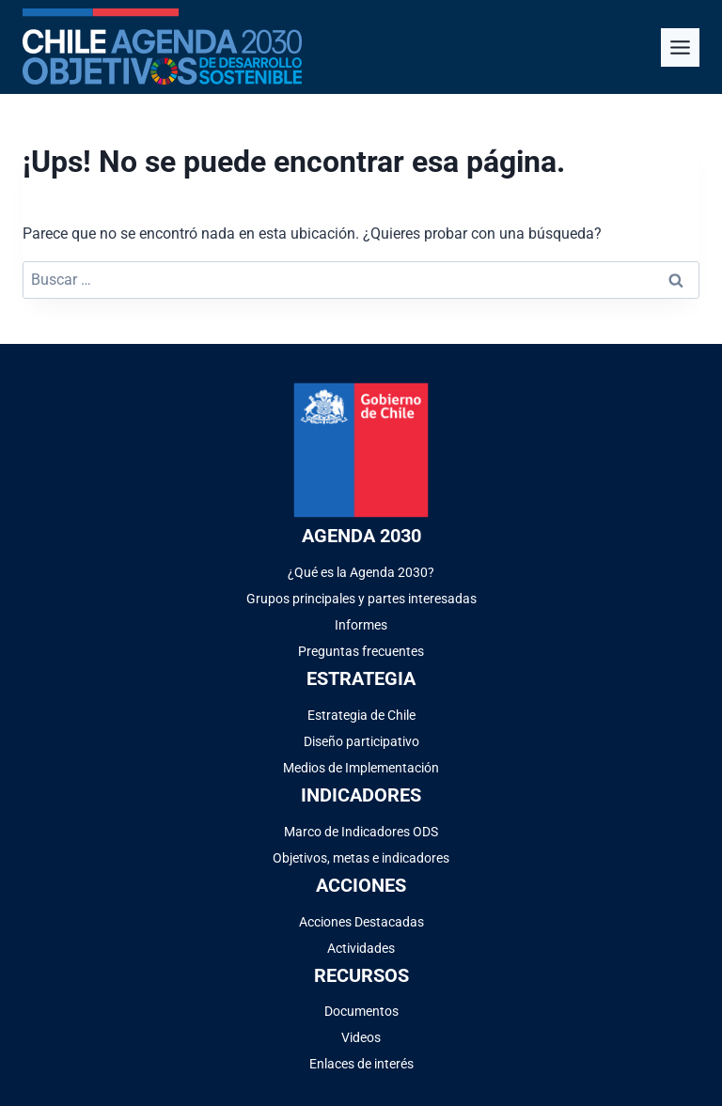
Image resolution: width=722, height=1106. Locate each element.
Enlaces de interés (361, 1063)
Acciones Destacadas (361, 921)
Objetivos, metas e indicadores (361, 857)
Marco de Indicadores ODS (361, 831)
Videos (361, 1037)
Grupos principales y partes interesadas (361, 598)
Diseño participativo (361, 741)
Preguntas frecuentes (361, 651)
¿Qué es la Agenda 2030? (361, 572)
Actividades (361, 948)
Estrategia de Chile (361, 715)
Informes (361, 624)
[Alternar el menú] (680, 47)
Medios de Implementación (361, 767)
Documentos (361, 1011)
